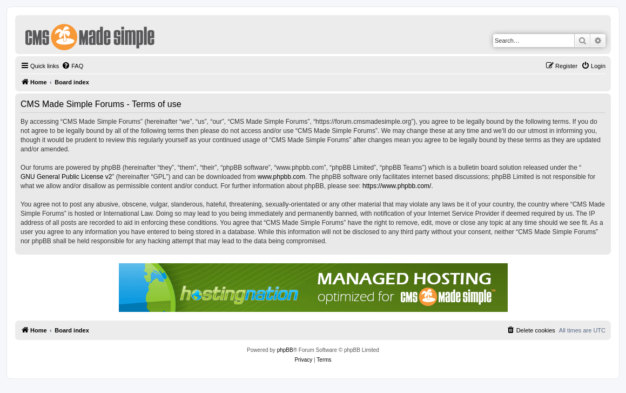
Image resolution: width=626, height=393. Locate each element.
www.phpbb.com (281, 177)
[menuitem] (72, 65)
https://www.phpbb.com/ (396, 186)
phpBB (285, 350)
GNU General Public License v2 (66, 177)
